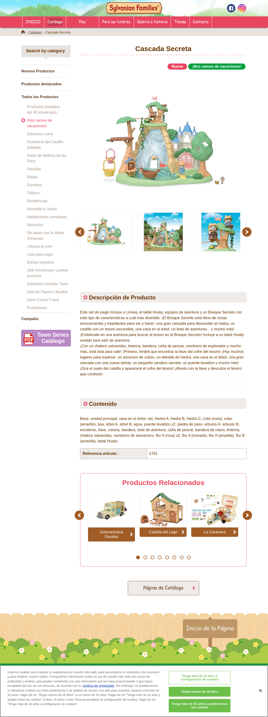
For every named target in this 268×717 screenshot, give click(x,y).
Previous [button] (80, 232)
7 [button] (181, 557)
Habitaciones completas (47, 217)
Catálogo (55, 21)
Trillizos (33, 193)
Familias (34, 169)
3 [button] (152, 557)
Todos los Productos (39, 97)
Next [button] (247, 232)
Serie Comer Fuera (43, 300)
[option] (163, 139)
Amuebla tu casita (42, 209)
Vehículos (35, 225)
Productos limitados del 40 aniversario (43, 109)
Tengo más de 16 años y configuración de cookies (199, 685)
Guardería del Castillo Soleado (45, 144)
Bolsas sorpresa (40, 262)
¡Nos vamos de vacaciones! (39, 123)
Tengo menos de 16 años (199, 699)
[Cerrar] (260, 698)
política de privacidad (98, 693)
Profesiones (37, 308)
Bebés (32, 177)
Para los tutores (116, 21)
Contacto (200, 21)
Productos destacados (41, 84)
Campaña (29, 319)
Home (23, 32)
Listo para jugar (40, 254)
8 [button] (188, 557)
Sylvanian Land (40, 134)
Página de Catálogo (163, 587)
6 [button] (174, 557)
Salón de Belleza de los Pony (46, 158)
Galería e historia (152, 21)
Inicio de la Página (210, 628)
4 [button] (159, 557)
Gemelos (34, 185)
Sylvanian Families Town (47, 284)
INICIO (33, 21)
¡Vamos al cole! (40, 246)
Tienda (180, 21)
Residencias (37, 201)
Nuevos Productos (37, 71)
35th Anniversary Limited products (47, 273)
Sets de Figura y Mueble (47, 292)
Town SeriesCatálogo (45, 339)
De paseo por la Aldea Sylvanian (45, 235)
